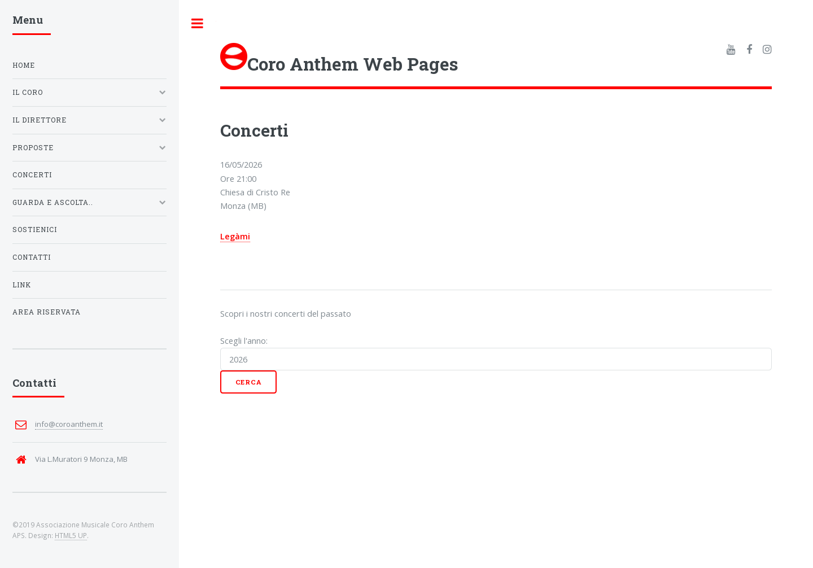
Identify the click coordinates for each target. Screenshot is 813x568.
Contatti (31, 257)
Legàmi (235, 236)
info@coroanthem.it (69, 424)
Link (21, 285)
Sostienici (34, 229)
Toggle (197, 23)
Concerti (32, 175)
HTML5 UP (71, 535)
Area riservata (46, 312)
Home (23, 65)
